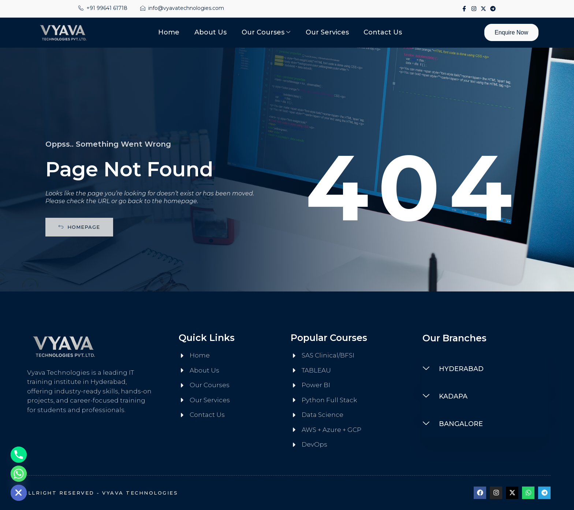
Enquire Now (511, 32)
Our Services (326, 32)
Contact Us (382, 32)
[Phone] (19, 455)
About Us (211, 32)
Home (169, 32)
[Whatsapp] (19, 474)
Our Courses (266, 32)
